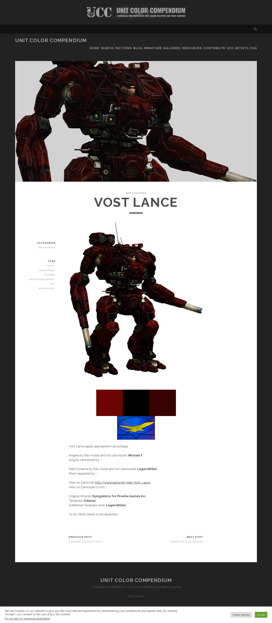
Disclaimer (136, 589)
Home (99, 40)
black (51, 259)
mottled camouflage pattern (42, 270)
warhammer (47, 281)
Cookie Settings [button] (241, 614)
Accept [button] (261, 614)
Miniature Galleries (171, 40)
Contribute (222, 40)
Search (113, 40)
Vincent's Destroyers (86, 535)
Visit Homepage (136, 12)
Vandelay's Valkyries (186, 535)
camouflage (47, 263)
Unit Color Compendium (51, 40)
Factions (131, 40)
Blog (147, 40)
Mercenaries (136, 186)
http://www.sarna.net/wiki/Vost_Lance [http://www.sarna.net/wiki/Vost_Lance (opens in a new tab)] (122, 476)
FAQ (254, 45)
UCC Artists (245, 40)
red (53, 277)
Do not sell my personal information (27, 618)
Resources (199, 40)
